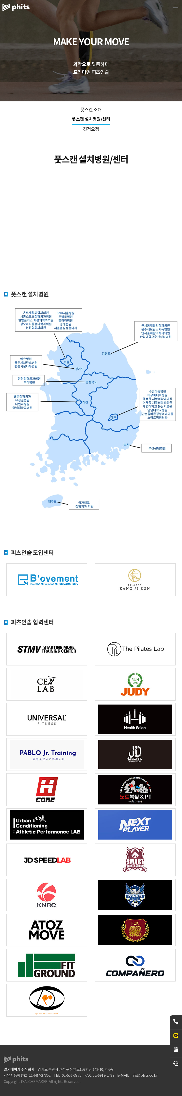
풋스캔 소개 (91, 110)
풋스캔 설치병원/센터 (91, 119)
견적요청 (91, 129)
